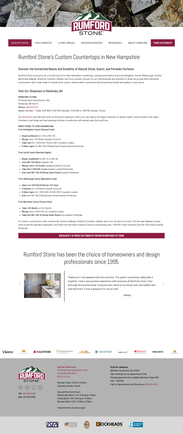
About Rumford (137, 42)
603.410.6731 (32, 107)
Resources (115, 42)
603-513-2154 (63, 377)
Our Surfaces (43, 42)
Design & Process (91, 42)
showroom (27, 117)
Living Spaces (66, 42)
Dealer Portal (20, 42)
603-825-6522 (29, 393)
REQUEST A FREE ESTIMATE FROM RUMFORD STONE (91, 235)
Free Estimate (163, 42)
